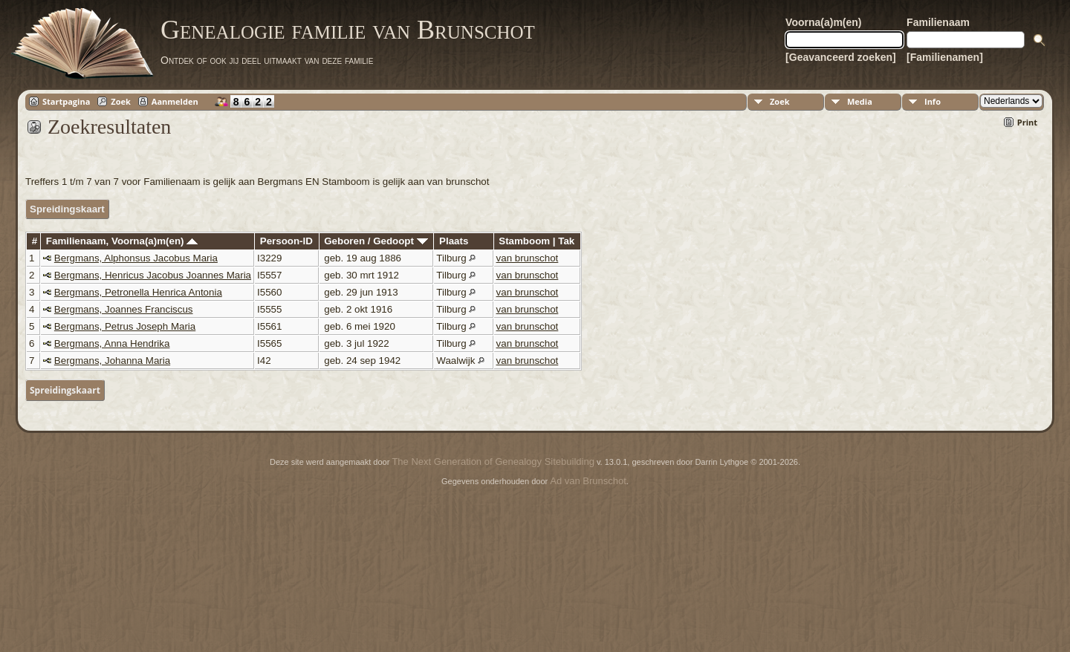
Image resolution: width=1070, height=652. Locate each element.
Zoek (121, 101)
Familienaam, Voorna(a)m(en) (122, 241)
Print (1027, 122)
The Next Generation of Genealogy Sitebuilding (493, 461)
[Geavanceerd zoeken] (840, 57)
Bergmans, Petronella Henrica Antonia (138, 292)
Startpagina (66, 101)
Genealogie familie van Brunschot (347, 30)
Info (932, 101)
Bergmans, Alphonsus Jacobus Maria (136, 258)
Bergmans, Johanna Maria (112, 360)
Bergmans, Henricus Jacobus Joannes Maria (152, 275)
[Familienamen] (945, 57)
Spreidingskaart (67, 209)
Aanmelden (175, 101)
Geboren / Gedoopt (375, 241)
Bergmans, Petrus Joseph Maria (124, 326)
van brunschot (527, 258)
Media (859, 101)
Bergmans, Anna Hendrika (112, 343)
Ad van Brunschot (588, 480)
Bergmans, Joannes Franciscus (123, 309)
